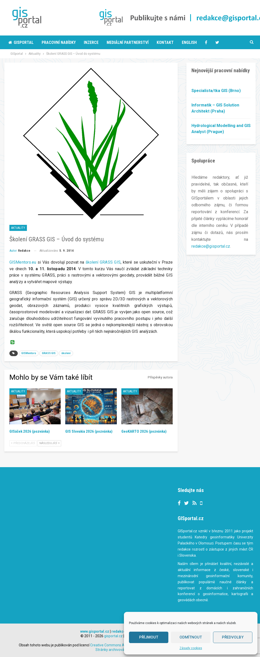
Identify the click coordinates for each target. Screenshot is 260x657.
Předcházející (23, 443)
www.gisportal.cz (94, 631)
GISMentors (28, 353)
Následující (49, 443)
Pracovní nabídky (59, 42)
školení (66, 353)
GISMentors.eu (22, 262)
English (189, 42)
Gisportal (21, 42)
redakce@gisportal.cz (210, 246)
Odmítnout (191, 637)
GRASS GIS (49, 353)
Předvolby (232, 637)
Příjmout (148, 637)
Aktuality (18, 228)
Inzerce (91, 42)
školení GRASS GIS (103, 262)
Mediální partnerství (128, 42)
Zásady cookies (191, 648)
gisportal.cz (113, 636)
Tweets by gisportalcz (111, 490)
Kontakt (165, 42)
